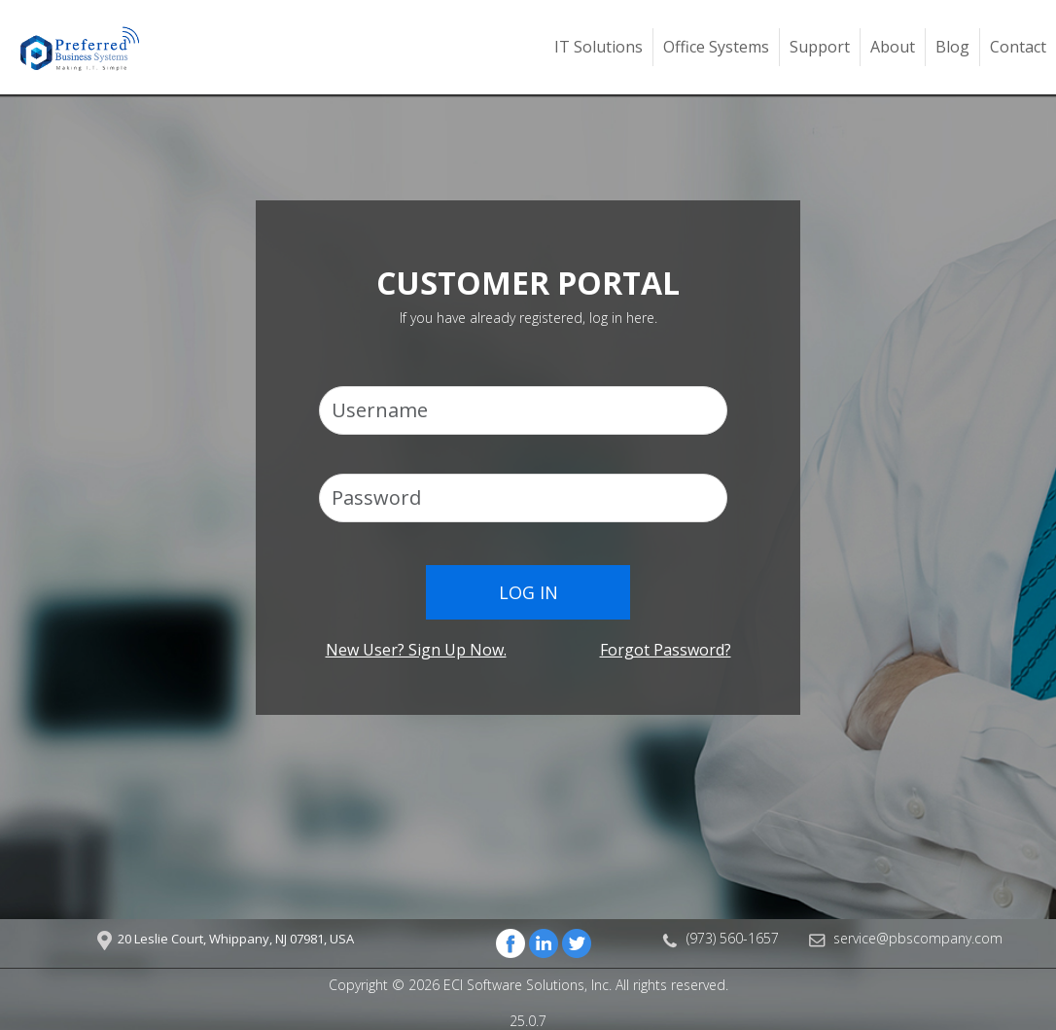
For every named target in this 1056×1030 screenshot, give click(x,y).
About (892, 46)
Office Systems (716, 46)
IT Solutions (598, 46)
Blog (952, 46)
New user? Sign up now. (416, 649)
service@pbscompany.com (918, 938)
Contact (1018, 46)
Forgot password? (665, 649)
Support (820, 46)
